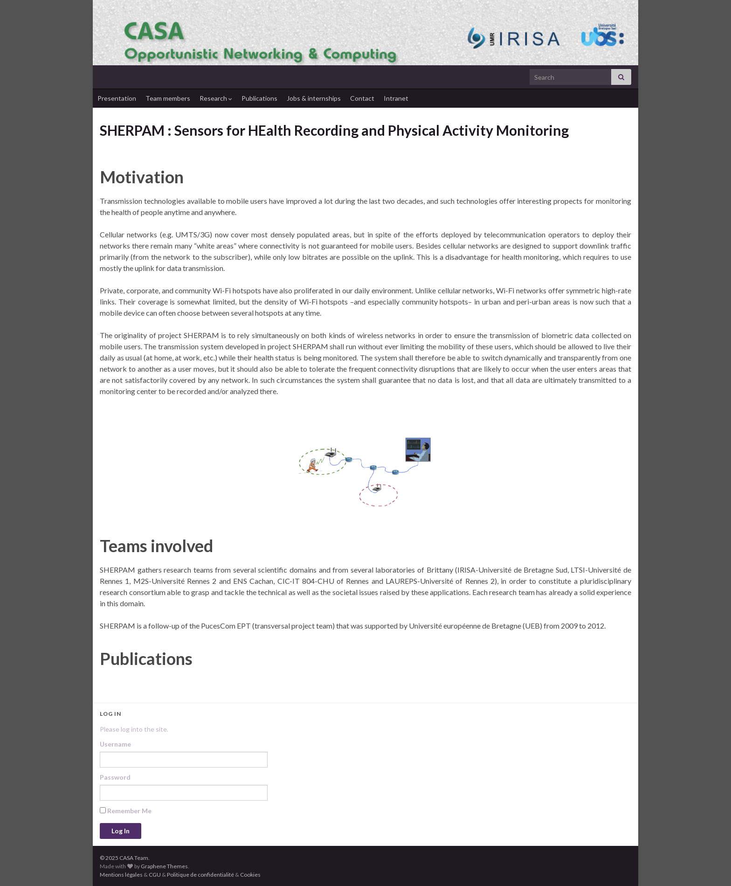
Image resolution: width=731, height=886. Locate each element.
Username (115, 744)
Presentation (116, 98)
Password (115, 777)
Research (216, 98)
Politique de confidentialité (200, 874)
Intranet (396, 98)
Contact (362, 98)
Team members (167, 98)
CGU (155, 874)
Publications (259, 98)
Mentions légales (121, 874)
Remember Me (126, 811)
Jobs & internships (314, 98)
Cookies (250, 874)
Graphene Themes (164, 866)
